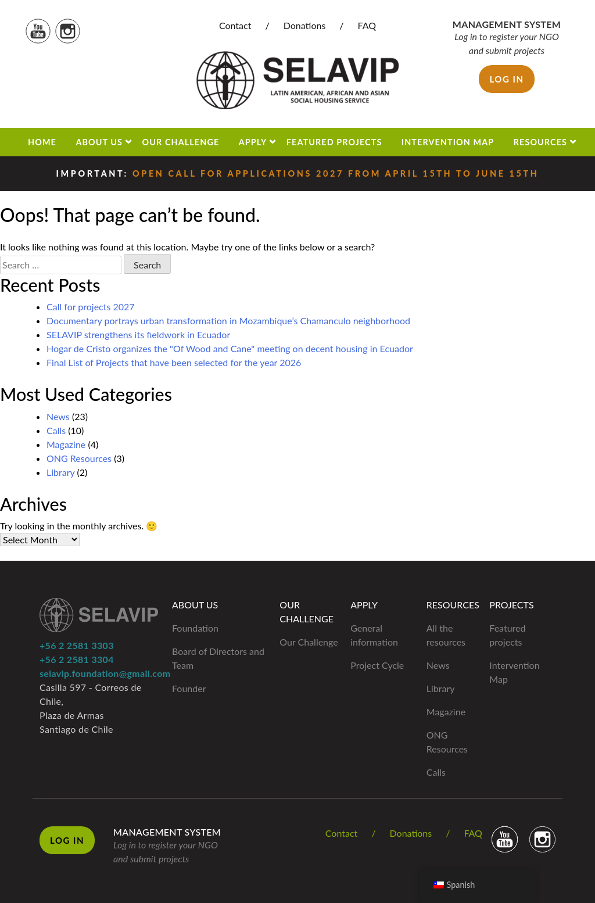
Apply (253, 142)
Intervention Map (448, 142)
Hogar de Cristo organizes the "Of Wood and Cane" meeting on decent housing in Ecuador (229, 348)
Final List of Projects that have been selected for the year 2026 (173, 362)
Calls (56, 430)
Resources (540, 142)
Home (42, 142)
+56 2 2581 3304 (77, 659)
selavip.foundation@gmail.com (105, 673)
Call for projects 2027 (90, 306)
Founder (189, 688)
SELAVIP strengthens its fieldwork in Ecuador (138, 334)
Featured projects (334, 142)
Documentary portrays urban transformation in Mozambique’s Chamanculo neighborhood (228, 320)
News (58, 416)
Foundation (195, 627)
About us (99, 142)
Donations (305, 25)
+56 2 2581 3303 (77, 645)
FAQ (367, 25)
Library (60, 472)
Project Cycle (377, 665)
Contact (235, 25)
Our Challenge (181, 142)
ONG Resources (79, 458)
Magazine (65, 444)
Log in (506, 79)
